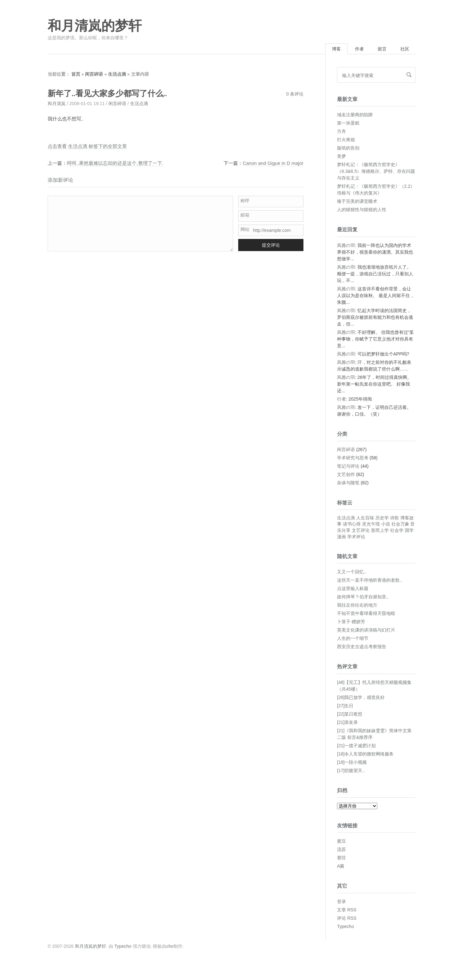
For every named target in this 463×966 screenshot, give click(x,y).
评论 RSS (347, 918)
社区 (404, 48)
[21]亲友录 (347, 722)
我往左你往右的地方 (357, 605)
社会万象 (400, 523)
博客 (336, 48)
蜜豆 (341, 841)
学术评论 (356, 536)
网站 (244, 229)
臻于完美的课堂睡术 (357, 201)
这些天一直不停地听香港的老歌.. (369, 580)
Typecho (345, 926)
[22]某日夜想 (349, 714)
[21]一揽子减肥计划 (356, 745)
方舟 (341, 131)
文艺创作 (346, 474)
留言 (382, 48)
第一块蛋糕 (348, 123)
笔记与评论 (348, 466)
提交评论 (271, 245)
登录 (341, 901)
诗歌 (394, 517)
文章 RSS (347, 909)
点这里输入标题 (352, 588)
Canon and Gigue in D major (273, 163)
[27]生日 (345, 705)
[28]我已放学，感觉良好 (361, 697)
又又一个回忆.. (351, 571)
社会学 (397, 530)
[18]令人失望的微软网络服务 (365, 753)
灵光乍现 (371, 523)
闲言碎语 (94, 74)
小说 (385, 523)
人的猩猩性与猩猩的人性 (361, 209)
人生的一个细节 (352, 638)
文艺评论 (361, 530)
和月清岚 (57, 103)
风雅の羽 (346, 245)
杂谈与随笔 (348, 482)
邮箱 (244, 215)
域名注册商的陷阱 (355, 114)
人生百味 (365, 517)
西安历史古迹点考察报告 (361, 646)
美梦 (341, 156)
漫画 (341, 536)
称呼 (244, 200)
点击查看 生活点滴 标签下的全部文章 (87, 146)
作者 (359, 48)
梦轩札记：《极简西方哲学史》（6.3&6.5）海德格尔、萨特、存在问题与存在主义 (376, 171)
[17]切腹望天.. (351, 770)
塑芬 (341, 857)
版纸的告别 (348, 147)
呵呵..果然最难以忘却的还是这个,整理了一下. (115, 163)
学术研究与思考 (352, 457)
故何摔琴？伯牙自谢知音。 (364, 596)
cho (170, 946)
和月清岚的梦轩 (95, 26)
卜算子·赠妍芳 (351, 621)
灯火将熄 (346, 139)
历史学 (382, 517)
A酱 (340, 866)
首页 (75, 74)
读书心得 (352, 523)
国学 (409, 530)
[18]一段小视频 (352, 762)
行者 (341, 399)
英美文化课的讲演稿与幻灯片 (366, 629)
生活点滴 (117, 74)
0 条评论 (294, 93)
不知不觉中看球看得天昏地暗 (366, 613)
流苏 (341, 849)
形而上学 (380, 530)
